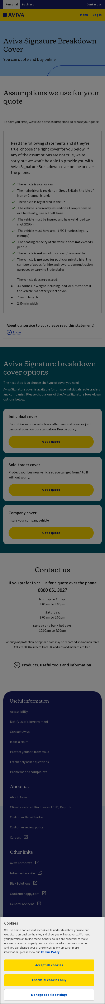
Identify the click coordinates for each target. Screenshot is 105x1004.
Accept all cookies (49, 965)
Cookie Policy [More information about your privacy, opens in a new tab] (50, 952)
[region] (52, 960)
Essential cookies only (49, 980)
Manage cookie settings (49, 995)
